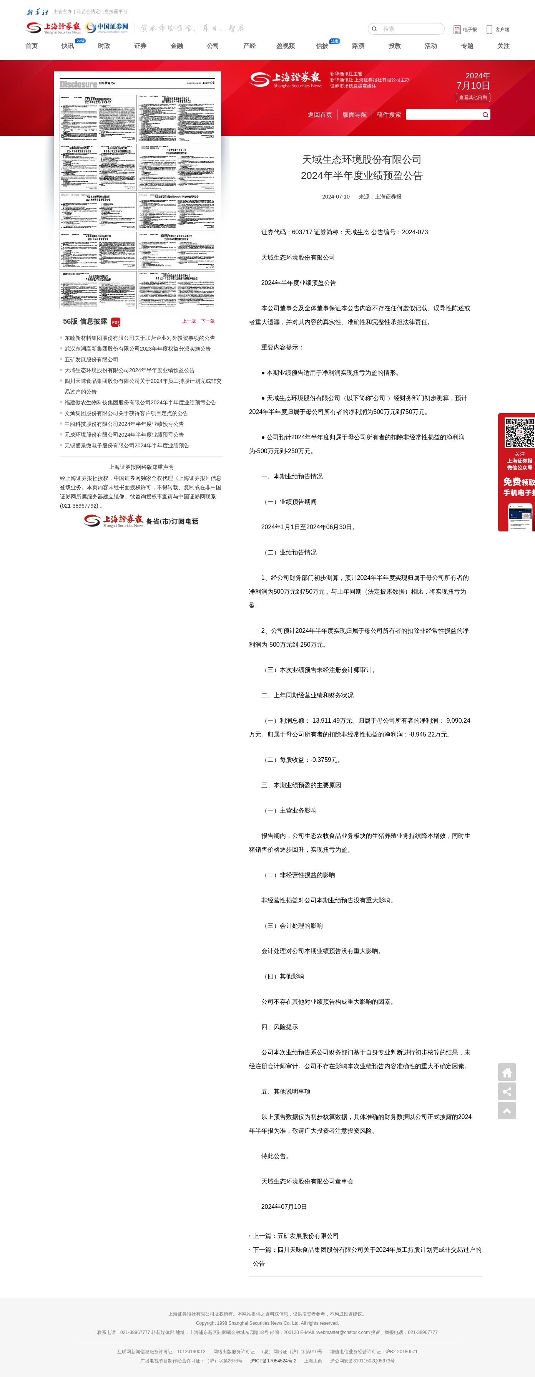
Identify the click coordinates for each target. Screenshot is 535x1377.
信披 (322, 46)
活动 (431, 46)
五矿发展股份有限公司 (91, 359)
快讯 (67, 46)
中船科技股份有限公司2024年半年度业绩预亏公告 (124, 424)
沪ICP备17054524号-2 (273, 1361)
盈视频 (285, 46)
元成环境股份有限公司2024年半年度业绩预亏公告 (124, 435)
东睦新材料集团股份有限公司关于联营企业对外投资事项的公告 (140, 338)
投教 (395, 46)
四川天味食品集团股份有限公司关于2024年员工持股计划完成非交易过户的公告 (143, 386)
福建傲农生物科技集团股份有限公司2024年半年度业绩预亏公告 (140, 402)
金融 (177, 46)
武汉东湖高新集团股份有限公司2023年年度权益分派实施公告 (138, 349)
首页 (31, 46)
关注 (503, 46)
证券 (140, 46)
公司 (213, 46)
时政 (104, 46)
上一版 (189, 321)
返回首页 (320, 114)
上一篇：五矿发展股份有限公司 (296, 1236)
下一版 (208, 321)
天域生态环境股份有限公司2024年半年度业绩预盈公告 (130, 370)
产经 (249, 46)
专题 (467, 46)
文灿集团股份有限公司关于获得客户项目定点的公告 (126, 413)
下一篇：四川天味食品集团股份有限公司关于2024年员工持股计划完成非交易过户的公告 (367, 1256)
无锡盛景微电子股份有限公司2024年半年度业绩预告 (127, 445)
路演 (358, 46)
